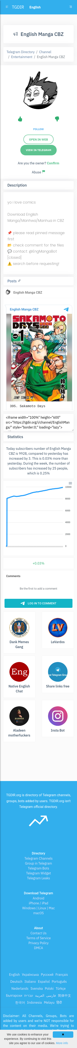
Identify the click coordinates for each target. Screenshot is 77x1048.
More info (62, 1043)
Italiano (30, 981)
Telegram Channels (38, 858)
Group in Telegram (38, 863)
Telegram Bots (38, 868)
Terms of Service (38, 938)
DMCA (38, 948)
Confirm (53, 163)
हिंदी (59, 1002)
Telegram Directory (20, 52)
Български (14, 995)
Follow (38, 129)
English (14, 974)
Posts (12, 281)
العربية (39, 995)
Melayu (49, 1002)
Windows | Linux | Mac (38, 908)
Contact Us (38, 933)
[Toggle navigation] (70, 7)
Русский (47, 974)
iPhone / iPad (38, 903)
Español (44, 981)
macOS (38, 913)
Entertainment (21, 57)
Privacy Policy (38, 943)
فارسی (51, 995)
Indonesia (34, 1002)
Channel (45, 52)
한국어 (20, 1002)
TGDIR (18, 7)
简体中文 (64, 995)
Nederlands (20, 988)
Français (61, 974)
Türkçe (61, 988)
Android (38, 898)
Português (59, 981)
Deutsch (16, 981)
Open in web (38, 139)
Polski (49, 988)
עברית (28, 995)
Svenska (37, 988)
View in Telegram (38, 150)
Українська (30, 974)
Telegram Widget (38, 873)
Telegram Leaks (38, 878)
